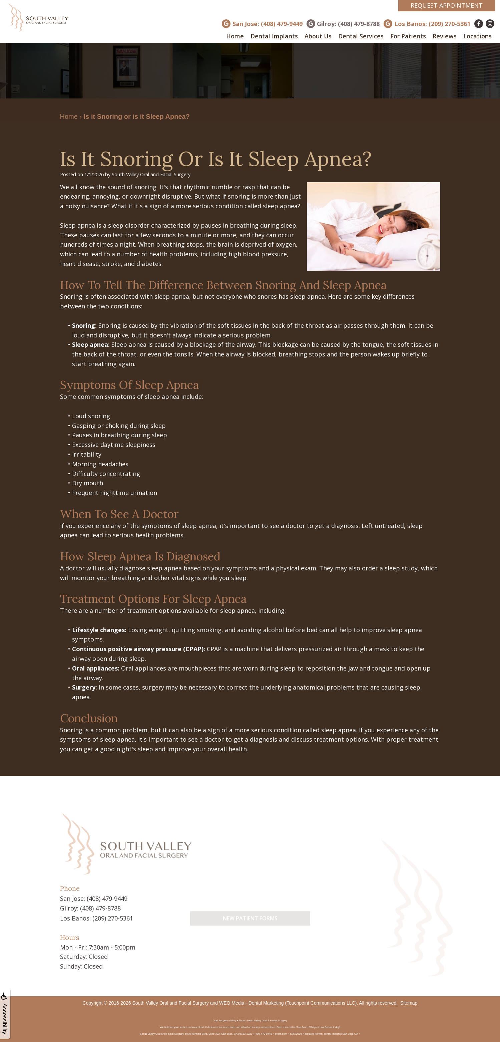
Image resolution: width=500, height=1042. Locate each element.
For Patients (408, 36)
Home (235, 36)
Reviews (445, 36)
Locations (477, 36)
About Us (318, 36)
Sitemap (408, 1002)
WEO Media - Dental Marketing (251, 1002)
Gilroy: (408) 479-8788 (348, 24)
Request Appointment (447, 5)
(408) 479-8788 (100, 907)
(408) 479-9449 (107, 898)
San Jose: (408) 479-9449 (267, 24)
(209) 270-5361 (112, 917)
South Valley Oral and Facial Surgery (170, 1002)
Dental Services (361, 36)
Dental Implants (274, 36)
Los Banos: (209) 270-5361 (432, 24)
